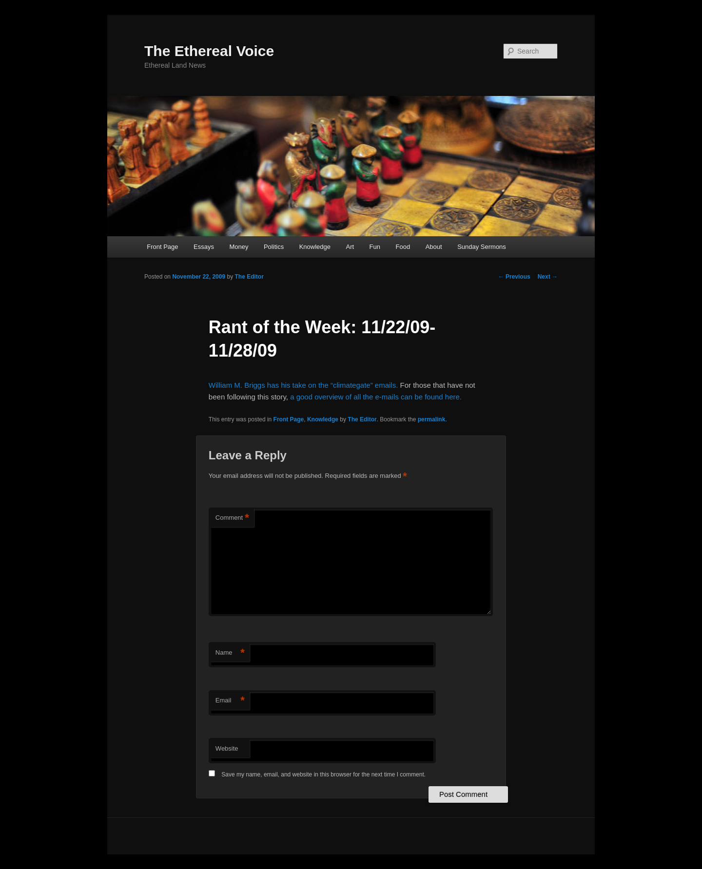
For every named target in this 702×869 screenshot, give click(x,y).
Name (230, 653)
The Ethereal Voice (209, 51)
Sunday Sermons (481, 246)
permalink (432, 419)
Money (238, 246)
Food (403, 246)
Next (548, 276)
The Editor (248, 276)
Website (226, 748)
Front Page (162, 246)
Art (350, 246)
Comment (232, 518)
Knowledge (315, 246)
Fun (375, 246)
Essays (204, 246)
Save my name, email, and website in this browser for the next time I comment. (323, 774)
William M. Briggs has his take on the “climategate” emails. (304, 385)
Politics (274, 246)
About (434, 246)
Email (230, 701)
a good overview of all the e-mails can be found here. (376, 397)
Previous (514, 276)
